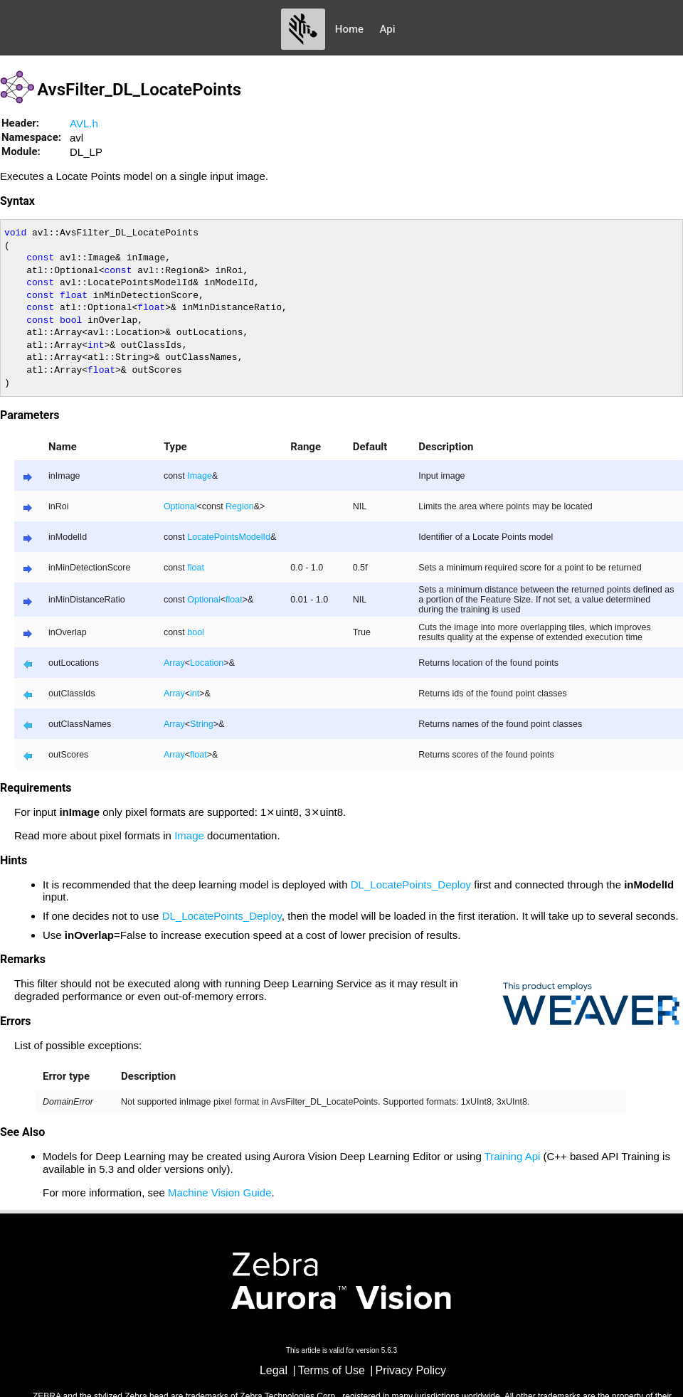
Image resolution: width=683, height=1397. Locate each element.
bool (195, 632)
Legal (273, 1370)
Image (199, 476)
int (194, 693)
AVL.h (84, 123)
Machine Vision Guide (220, 1192)
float (195, 568)
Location (206, 663)
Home (349, 29)
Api (388, 29)
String (201, 724)
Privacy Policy (411, 1370)
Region (240, 506)
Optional (180, 506)
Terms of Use (331, 1370)
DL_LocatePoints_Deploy (411, 884)
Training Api (513, 1156)
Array (174, 663)
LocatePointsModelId (228, 537)
